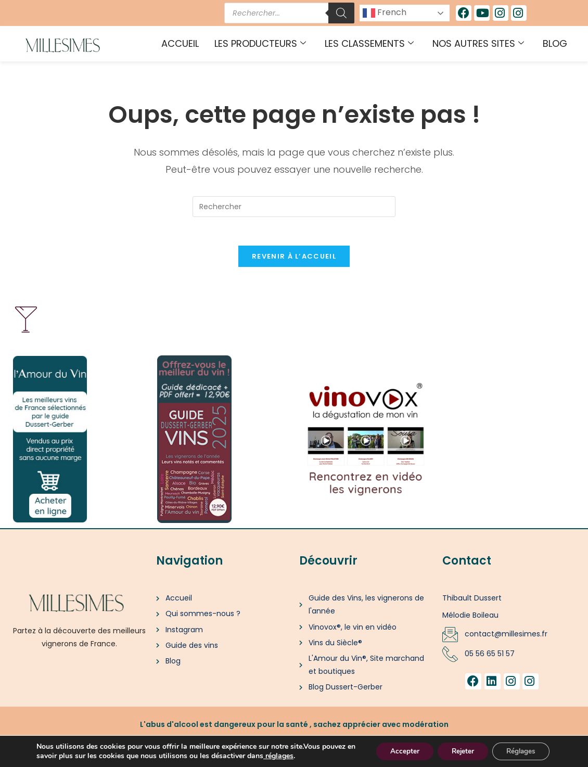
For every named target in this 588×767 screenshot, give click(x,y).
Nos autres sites (478, 43)
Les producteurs (260, 43)
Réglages (518, 751)
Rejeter (456, 751)
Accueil (180, 43)
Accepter (394, 751)
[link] (300, 755)
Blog (555, 43)
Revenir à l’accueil (294, 259)
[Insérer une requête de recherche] (294, 206)
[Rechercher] (341, 13)
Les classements (369, 43)
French (384, 12)
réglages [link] (315, 755)
